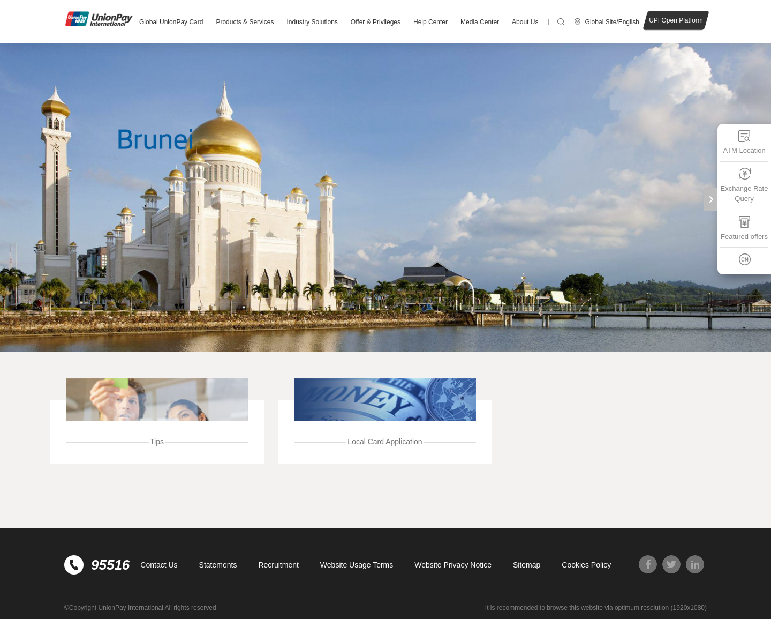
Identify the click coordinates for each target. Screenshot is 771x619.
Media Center (479, 22)
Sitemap (526, 565)
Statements (218, 565)
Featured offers (744, 228)
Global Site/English (612, 22)
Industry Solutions (311, 22)
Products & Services (245, 22)
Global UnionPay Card (171, 22)
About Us (525, 22)
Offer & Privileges (375, 22)
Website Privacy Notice (453, 565)
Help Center (430, 22)
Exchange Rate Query (744, 185)
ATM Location (744, 141)
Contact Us (158, 565)
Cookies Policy (586, 565)
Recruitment (278, 565)
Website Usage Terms (356, 565)
